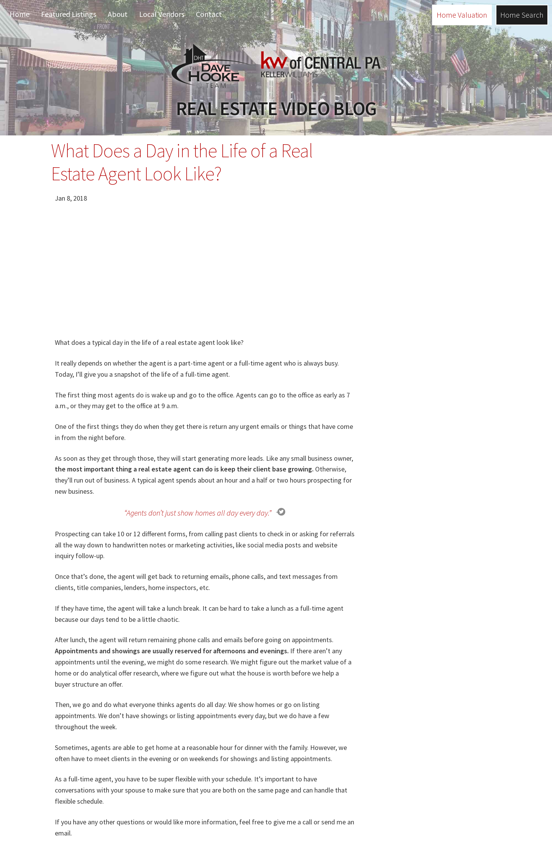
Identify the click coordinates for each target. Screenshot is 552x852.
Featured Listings (68, 14)
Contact (209, 14)
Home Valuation (462, 15)
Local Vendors (161, 14)
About (118, 14)
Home (20, 14)
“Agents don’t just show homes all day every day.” (197, 512)
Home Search (522, 15)
